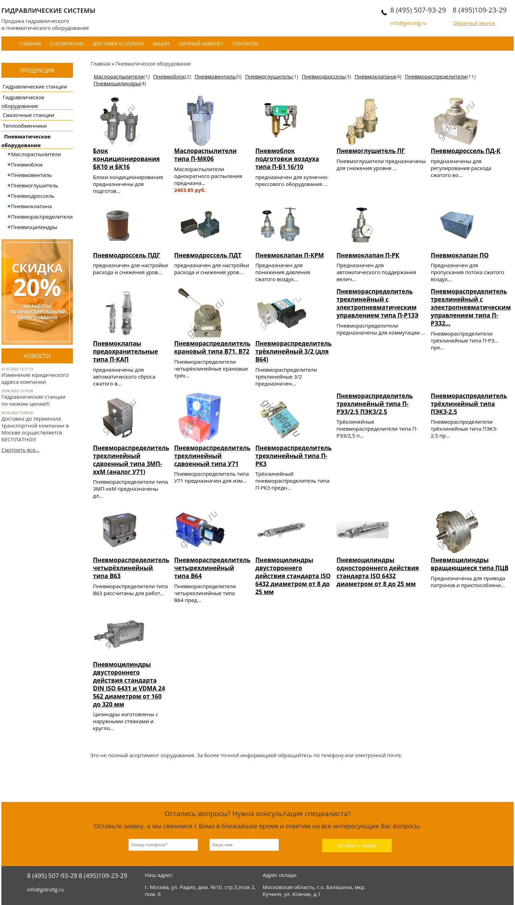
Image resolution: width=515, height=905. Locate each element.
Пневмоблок (27, 164)
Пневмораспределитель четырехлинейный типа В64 (212, 568)
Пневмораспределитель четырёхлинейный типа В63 (131, 568)
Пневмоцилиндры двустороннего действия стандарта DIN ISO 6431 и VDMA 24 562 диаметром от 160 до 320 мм (129, 684)
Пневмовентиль (31, 174)
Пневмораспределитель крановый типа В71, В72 (212, 347)
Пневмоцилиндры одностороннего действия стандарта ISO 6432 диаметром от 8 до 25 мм (378, 572)
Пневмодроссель (33, 195)
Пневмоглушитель (34, 185)
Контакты (245, 43)
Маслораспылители (36, 154)
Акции (161, 43)
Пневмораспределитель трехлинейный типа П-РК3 (293, 456)
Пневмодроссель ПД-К (465, 151)
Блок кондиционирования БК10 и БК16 (126, 159)
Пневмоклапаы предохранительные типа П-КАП (125, 351)
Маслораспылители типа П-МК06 (205, 155)
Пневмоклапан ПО (460, 255)
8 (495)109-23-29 (479, 10)
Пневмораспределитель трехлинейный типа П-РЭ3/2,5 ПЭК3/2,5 (375, 404)
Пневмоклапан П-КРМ (289, 255)
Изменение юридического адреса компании (35, 378)
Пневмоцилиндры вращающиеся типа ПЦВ (469, 564)
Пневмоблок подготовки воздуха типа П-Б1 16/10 (287, 159)
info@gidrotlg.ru (408, 23)
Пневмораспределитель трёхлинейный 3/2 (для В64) (293, 351)
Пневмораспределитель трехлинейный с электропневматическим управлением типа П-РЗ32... (471, 307)
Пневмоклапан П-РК (368, 255)
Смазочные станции (28, 114)
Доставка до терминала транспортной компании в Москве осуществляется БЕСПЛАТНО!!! (35, 429)
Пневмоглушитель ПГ (371, 151)
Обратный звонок (474, 23)
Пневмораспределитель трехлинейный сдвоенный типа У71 (212, 456)
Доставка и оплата (118, 43)
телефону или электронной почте (361, 755)
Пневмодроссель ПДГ (126, 255)
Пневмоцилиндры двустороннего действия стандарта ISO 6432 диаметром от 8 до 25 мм (293, 576)
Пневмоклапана (31, 206)
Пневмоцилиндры (34, 226)
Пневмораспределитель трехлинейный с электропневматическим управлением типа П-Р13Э (377, 303)
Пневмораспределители (42, 216)
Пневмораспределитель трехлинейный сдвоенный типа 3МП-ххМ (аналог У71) (131, 460)
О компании (67, 43)
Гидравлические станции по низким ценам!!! (33, 400)
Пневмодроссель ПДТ (207, 255)
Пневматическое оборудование (153, 63)
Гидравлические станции (35, 86)
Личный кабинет (200, 43)
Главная (30, 43)
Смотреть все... (20, 449)
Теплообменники (25, 125)
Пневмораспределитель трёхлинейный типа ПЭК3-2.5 (469, 404)
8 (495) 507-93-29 (418, 10)
